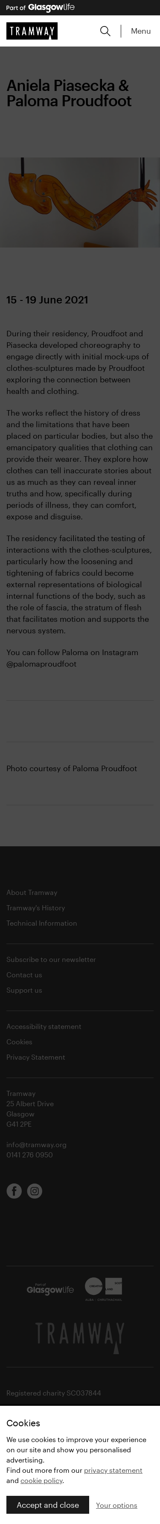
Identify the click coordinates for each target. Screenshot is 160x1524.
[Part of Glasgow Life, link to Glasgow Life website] (40, 8)
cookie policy (41, 1480)
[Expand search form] (105, 31)
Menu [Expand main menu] (141, 30)
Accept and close (48, 1504)
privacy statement (113, 1470)
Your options (116, 1505)
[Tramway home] (32, 31)
